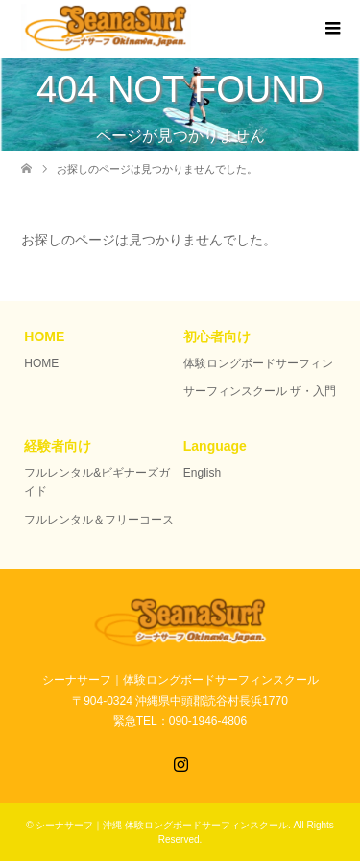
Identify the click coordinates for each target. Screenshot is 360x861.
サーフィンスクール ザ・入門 (259, 391)
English (202, 472)
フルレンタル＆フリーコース (99, 519)
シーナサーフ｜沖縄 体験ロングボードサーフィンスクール (162, 825)
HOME (41, 363)
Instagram (180, 762)
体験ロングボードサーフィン (258, 363)
